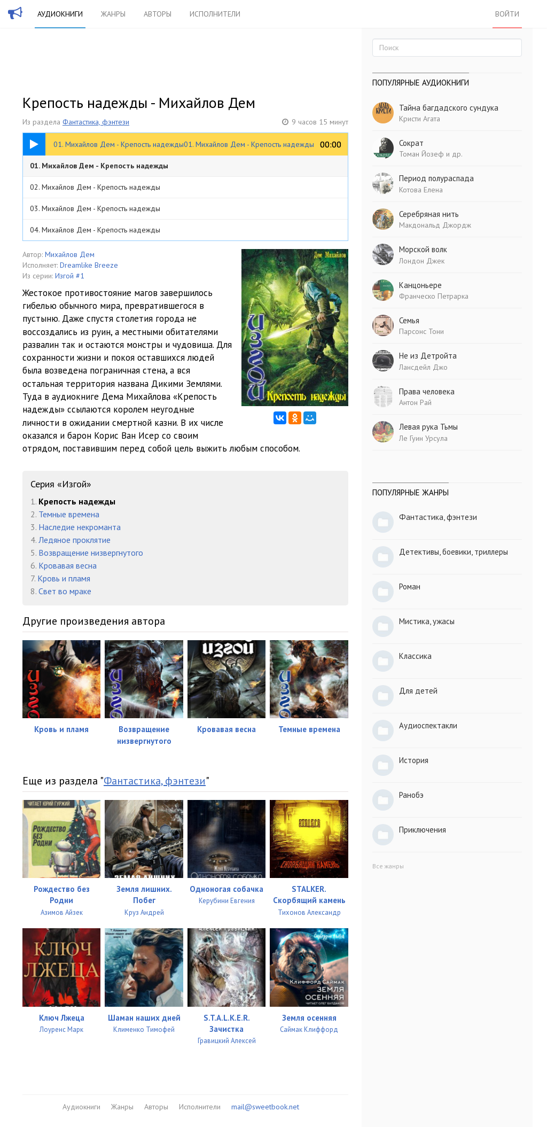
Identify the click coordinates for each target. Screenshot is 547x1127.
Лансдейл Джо (423, 367)
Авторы (157, 14)
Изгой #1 (69, 276)
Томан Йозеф (421, 154)
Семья (409, 320)
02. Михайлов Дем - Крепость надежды (95, 187)
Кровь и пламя (63, 578)
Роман (409, 586)
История (413, 760)
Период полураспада (436, 178)
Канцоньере (420, 285)
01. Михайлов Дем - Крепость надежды (99, 165)
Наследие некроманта (79, 527)
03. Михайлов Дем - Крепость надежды (95, 208)
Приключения (422, 830)
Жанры (113, 14)
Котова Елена (421, 190)
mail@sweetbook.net (265, 1107)
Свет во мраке (64, 591)
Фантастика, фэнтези (95, 122)
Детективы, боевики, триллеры (453, 552)
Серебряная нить (429, 214)
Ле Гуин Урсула (423, 438)
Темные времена (68, 514)
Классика (415, 656)
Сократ (411, 143)
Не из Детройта (428, 356)
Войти (507, 14)
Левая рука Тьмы (428, 427)
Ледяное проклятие (74, 539)
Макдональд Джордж (435, 225)
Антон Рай (415, 402)
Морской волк (423, 249)
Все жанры (388, 866)
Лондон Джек (421, 261)
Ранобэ (411, 795)
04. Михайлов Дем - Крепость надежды (95, 230)
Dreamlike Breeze (89, 265)
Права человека (427, 391)
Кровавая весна (67, 565)
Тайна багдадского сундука (448, 108)
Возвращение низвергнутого (90, 552)
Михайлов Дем (70, 254)
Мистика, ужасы (427, 621)
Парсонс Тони (421, 331)
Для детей (418, 691)
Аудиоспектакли (428, 725)
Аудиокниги (60, 14)
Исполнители (215, 14)
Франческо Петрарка (433, 296)
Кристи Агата (419, 118)
